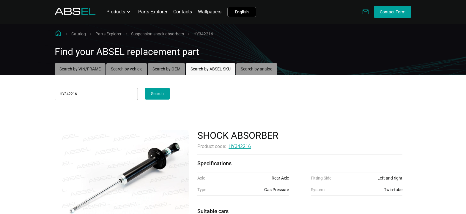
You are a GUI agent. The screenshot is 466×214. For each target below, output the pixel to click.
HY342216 (240, 146)
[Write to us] (365, 11)
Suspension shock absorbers (157, 34)
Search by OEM (166, 69)
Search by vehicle (126, 69)
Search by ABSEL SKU (211, 69)
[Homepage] (75, 13)
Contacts (182, 12)
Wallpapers (209, 12)
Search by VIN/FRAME (80, 69)
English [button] (242, 12)
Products (119, 11)
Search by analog (257, 69)
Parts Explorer (152, 12)
